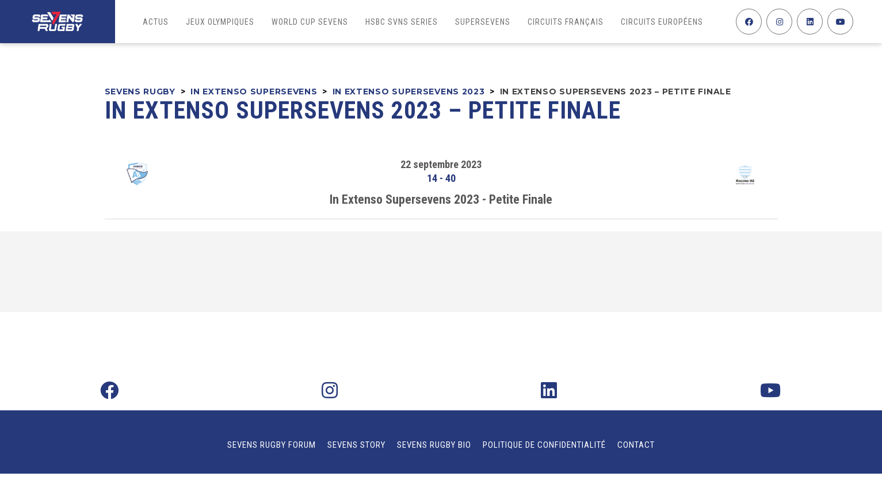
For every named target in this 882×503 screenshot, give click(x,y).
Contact (636, 445)
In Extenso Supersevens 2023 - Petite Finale (441, 199)
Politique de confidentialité (544, 445)
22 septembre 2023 (441, 164)
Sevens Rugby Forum (271, 445)
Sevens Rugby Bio (434, 445)
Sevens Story (356, 445)
